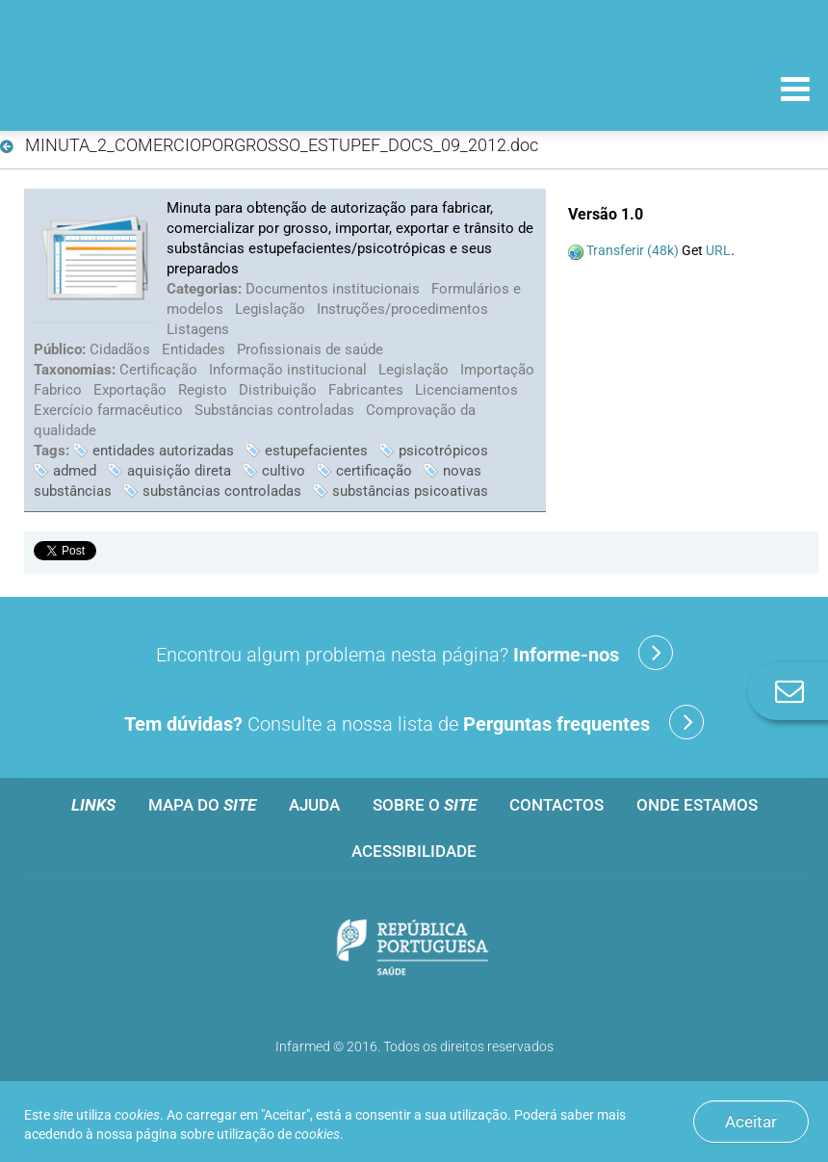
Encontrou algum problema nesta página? (414, 652)
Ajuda (314, 804)
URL (718, 250)
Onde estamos (697, 804)
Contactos (556, 804)
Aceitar (751, 1121)
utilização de (278, 1134)
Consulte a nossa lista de (414, 722)
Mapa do (202, 804)
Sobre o (425, 804)
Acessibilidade (414, 851)
